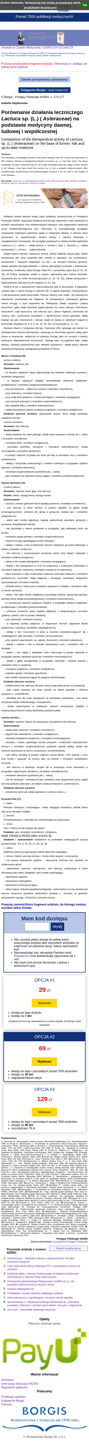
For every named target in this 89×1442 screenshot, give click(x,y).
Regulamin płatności (14, 1387)
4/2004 (42, 53)
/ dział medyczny (44, 90)
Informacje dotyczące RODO (19, 1383)
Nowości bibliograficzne (20, 1288)
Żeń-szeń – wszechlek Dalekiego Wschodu (31, 1309)
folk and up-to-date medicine (64, 181)
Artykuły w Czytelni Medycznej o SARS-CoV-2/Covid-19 (37, 47)
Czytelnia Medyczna (9, 53)
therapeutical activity (35, 181)
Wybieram (44, 1003)
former (48, 181)
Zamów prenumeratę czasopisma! (44, 79)
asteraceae (23, 183)
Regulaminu (21, 955)
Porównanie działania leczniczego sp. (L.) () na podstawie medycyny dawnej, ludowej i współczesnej (43, 54)
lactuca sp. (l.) (19, 181)
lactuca (14, 183)
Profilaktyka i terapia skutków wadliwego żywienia (35, 1293)
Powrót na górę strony (68, 1248)
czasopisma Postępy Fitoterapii (70, 1241)
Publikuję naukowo (13, 1396)
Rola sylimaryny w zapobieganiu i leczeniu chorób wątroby (40, 1297)
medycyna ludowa (37, 183)
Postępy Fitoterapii (28, 53)
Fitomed (6, 1404)
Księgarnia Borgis (12, 1400)
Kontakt (63, 10)
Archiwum (7, 1379)
